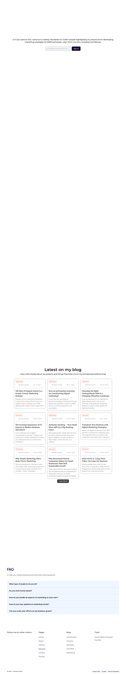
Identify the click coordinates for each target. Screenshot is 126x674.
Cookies (104, 671)
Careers (42, 653)
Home (41, 637)
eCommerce (72, 637)
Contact (42, 645)
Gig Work (70, 649)
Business (70, 645)
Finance (70, 641)
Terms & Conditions (113, 671)
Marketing (71, 653)
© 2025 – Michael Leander (15, 671)
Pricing (41, 657)
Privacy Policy (96, 671)
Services (42, 649)
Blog (69, 632)
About (41, 641)
